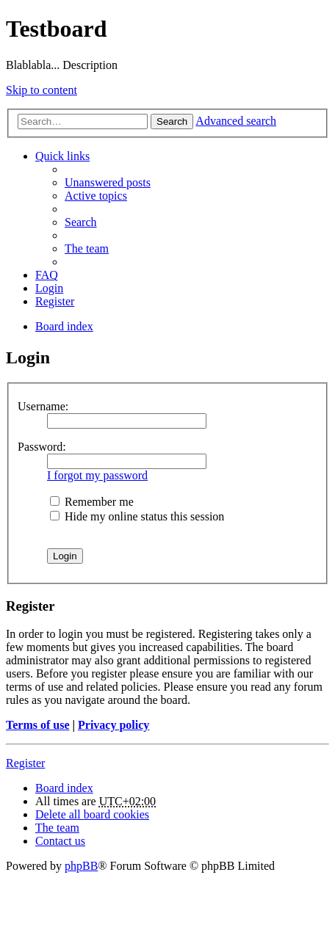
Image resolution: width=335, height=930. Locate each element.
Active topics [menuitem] (96, 195)
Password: (42, 446)
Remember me (92, 501)
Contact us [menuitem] (60, 841)
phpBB (81, 866)
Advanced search (235, 121)
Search (171, 121)
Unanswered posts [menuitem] (108, 182)
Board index (64, 788)
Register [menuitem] (54, 301)
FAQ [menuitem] (46, 275)
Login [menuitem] (49, 288)
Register (25, 763)
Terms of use (38, 725)
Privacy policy (113, 725)
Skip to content (41, 90)
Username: (43, 406)
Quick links (62, 156)
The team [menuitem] (87, 248)
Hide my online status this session (137, 516)
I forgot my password (97, 475)
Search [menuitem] (81, 222)
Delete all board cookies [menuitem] (92, 814)
